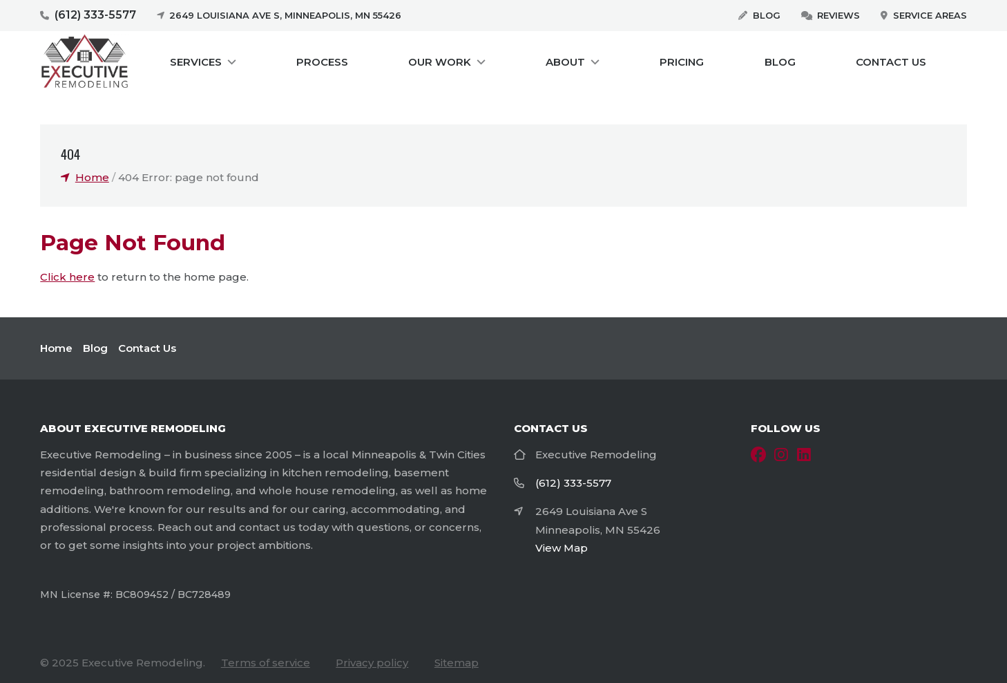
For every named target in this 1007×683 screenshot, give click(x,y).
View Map (561, 547)
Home (92, 177)
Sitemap (456, 662)
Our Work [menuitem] (439, 61)
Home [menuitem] (56, 348)
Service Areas (930, 15)
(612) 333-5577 (95, 14)
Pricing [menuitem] (682, 61)
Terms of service (265, 662)
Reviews (838, 15)
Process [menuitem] (322, 61)
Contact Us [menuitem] (891, 61)
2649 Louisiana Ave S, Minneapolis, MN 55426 (285, 15)
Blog (766, 15)
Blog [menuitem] (780, 61)
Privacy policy (372, 662)
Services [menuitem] (196, 61)
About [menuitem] (565, 61)
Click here (67, 276)
